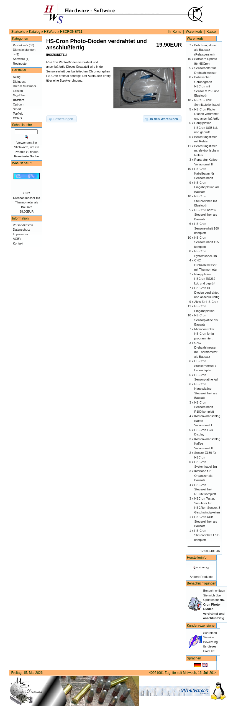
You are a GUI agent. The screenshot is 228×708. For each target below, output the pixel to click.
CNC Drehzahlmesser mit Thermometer (205, 265)
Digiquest (19, 81)
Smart (17, 109)
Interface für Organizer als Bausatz (203, 475)
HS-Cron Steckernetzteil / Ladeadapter (205, 365)
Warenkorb (194, 32)
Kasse (211, 32)
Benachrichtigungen (201, 583)
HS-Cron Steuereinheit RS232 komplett (205, 489)
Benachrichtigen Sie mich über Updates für (214, 604)
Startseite (18, 32)
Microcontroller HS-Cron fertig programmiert (204, 333)
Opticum (18, 104)
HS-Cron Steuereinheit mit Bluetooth (205, 201)
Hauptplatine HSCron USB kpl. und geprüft (206, 127)
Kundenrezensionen (201, 626)
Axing (17, 77)
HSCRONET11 (71, 32)
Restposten (20, 63)
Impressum (20, 234)
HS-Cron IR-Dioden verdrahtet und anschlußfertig (206, 292)
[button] (162, 119)
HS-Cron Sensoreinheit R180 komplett (204, 407)
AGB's (17, 238)
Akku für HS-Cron (206, 301)
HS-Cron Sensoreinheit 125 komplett (206, 242)
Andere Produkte (201, 576)
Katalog (34, 32)
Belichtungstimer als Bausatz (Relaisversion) (205, 50)
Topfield (18, 113)
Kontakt (18, 243)
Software (19, 59)
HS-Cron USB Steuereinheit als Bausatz (205, 521)
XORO (17, 118)
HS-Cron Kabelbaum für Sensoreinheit (204, 173)
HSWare (50, 32)
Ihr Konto (174, 32)
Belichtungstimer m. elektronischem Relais (206, 150)
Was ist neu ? (22, 163)
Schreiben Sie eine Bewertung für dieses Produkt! (210, 642)
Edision (18, 90)
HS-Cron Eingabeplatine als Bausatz (206, 187)
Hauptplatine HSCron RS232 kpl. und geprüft (204, 279)
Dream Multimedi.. (25, 86)
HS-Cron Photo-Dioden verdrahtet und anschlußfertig (206, 114)
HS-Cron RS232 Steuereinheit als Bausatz (205, 214)
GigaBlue (19, 95)
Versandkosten (23, 225)
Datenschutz (21, 229)
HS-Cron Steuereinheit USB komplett (206, 535)
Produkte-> (20, 45)
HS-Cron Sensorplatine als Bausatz (205, 320)
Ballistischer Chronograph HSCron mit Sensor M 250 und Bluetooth (206, 86)
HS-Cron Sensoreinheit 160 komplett (206, 228)
